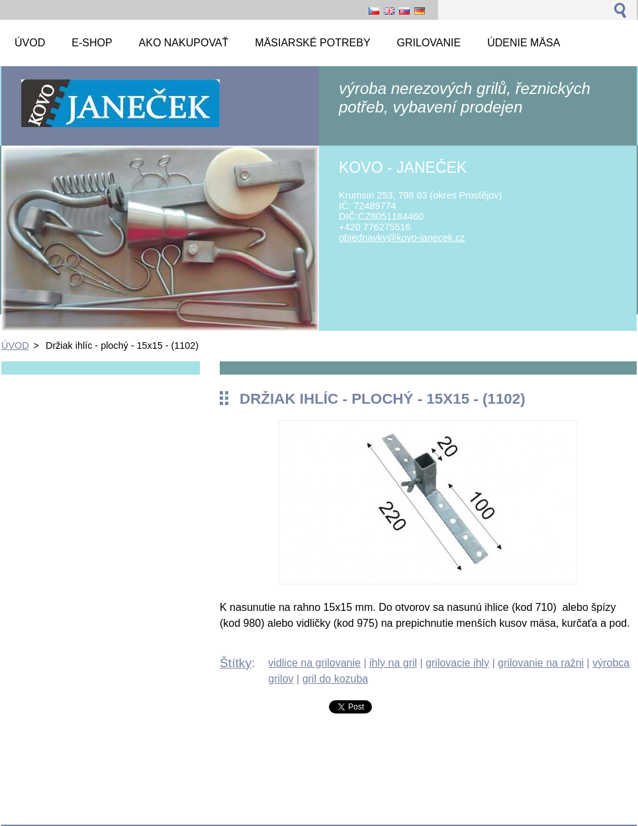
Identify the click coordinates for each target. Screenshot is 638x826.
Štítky (235, 663)
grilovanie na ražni (541, 662)
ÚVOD (15, 345)
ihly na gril (393, 662)
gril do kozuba (335, 678)
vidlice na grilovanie (314, 662)
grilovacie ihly (457, 662)
